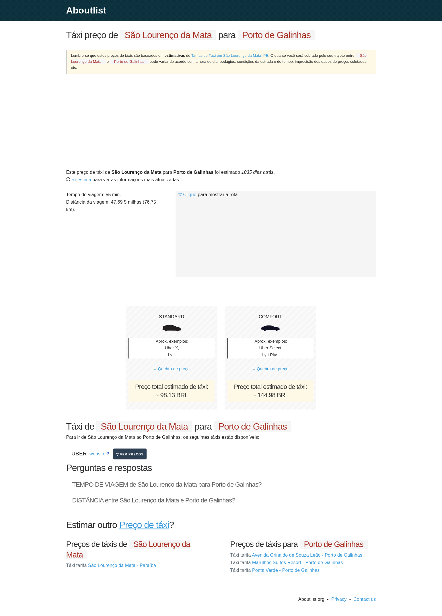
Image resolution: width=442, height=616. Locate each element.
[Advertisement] (221, 121)
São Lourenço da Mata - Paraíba (111, 565)
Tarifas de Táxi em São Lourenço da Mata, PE (229, 55)
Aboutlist (86, 10)
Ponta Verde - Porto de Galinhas (275, 570)
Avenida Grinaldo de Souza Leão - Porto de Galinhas (296, 555)
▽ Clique (187, 194)
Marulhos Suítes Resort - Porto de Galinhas (286, 562)
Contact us (364, 599)
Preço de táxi (144, 525)
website (97, 453)
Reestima (78, 179)
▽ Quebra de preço (171, 369)
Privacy (339, 599)
